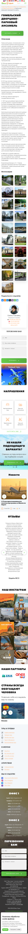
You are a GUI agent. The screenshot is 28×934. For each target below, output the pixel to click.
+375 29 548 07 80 (15, 830)
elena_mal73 (14, 325)
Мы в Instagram (9, 780)
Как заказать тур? (9, 753)
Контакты (7, 769)
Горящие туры (8, 735)
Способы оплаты (9, 756)
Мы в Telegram (8, 783)
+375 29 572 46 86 (15, 806)
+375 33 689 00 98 (15, 809)
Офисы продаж (9, 758)
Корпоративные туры (10, 742)
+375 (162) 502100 (16, 901)
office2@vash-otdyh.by (16, 835)
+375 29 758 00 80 (15, 811)
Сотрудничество (9, 767)
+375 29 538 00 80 (14, 321)
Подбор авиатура (9, 732)
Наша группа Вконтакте (11, 778)
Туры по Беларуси (9, 740)
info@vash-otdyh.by (15, 814)
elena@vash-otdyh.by (14, 319)
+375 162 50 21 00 (16, 800)
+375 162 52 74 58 (14, 323)
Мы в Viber (7, 785)
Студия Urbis (19, 904)
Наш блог (7, 751)
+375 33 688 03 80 (15, 803)
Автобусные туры (9, 737)
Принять (5, 929)
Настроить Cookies (15, 929)
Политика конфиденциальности (14, 911)
